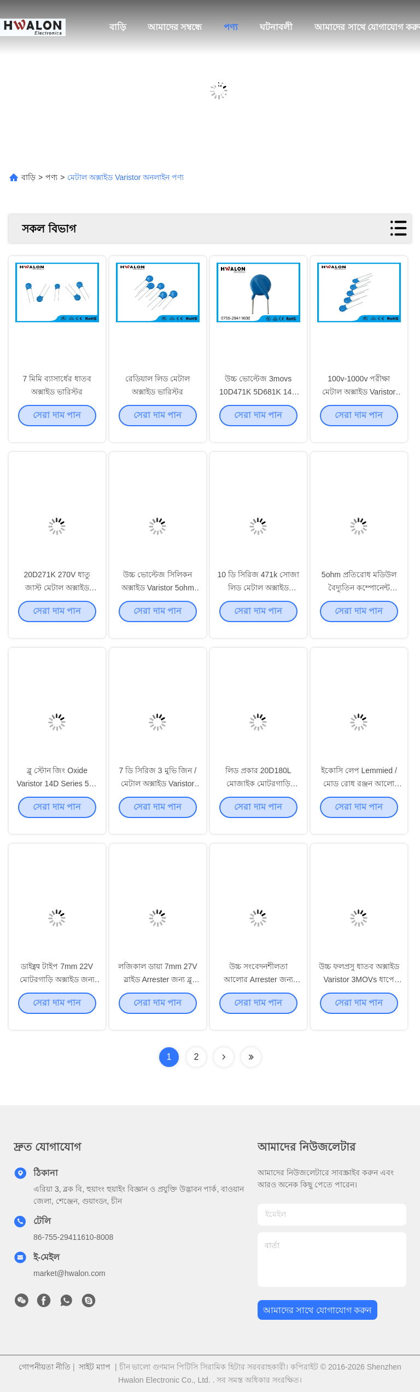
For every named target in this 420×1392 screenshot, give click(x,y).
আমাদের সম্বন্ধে (175, 27)
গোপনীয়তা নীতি (45, 1366)
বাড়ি (117, 27)
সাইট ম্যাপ (94, 1366)
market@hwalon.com (69, 1273)
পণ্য (231, 27)
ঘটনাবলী (276, 27)
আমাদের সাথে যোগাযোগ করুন (317, 1310)
